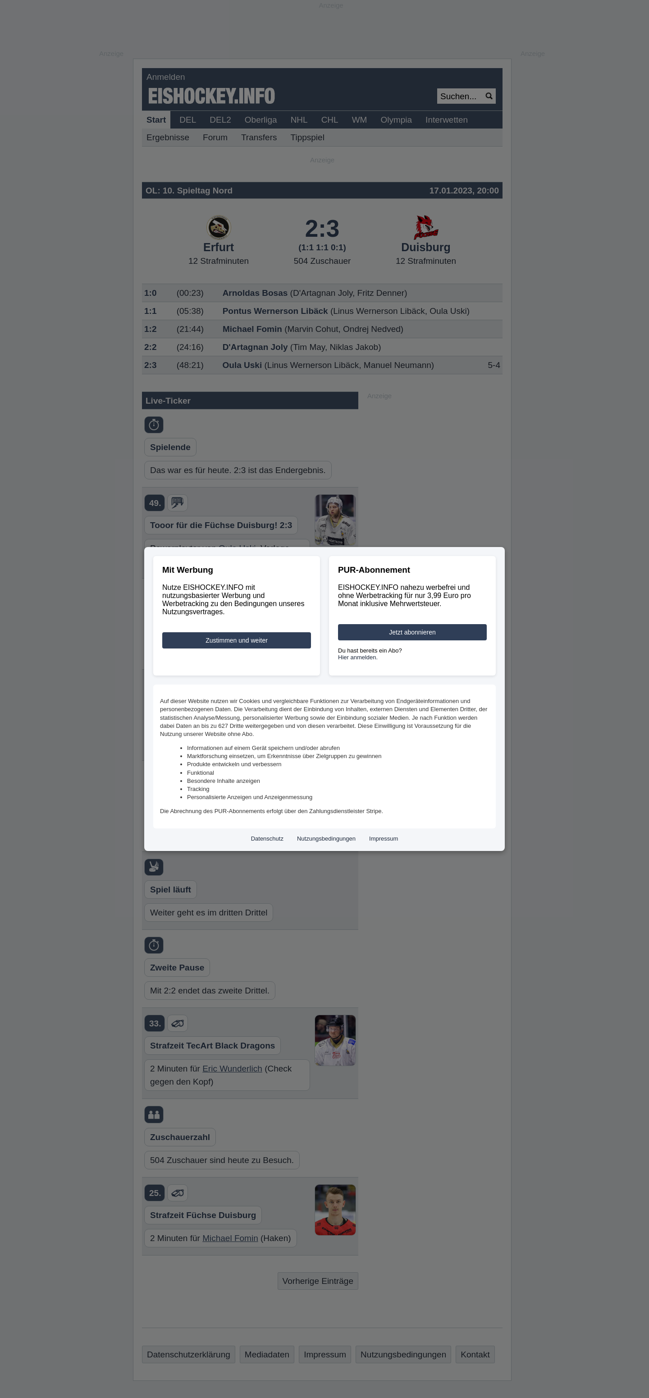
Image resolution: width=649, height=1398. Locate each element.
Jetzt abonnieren (412, 632)
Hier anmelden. (358, 657)
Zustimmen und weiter (237, 640)
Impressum (383, 838)
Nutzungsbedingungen (326, 838)
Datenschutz (267, 838)
